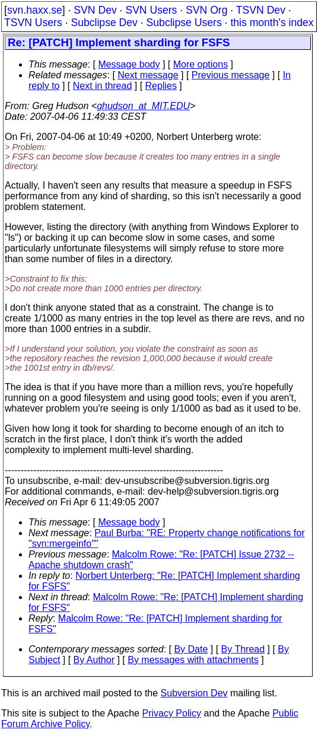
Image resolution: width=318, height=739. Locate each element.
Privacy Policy (171, 713)
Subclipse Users (184, 22)
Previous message (231, 75)
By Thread (243, 649)
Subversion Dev (194, 693)
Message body (129, 64)
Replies (161, 86)
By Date (191, 649)
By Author (94, 660)
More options (200, 64)
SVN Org (206, 10)
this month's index (271, 22)
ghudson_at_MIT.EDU (143, 106)
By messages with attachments (193, 660)
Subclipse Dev (104, 22)
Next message (147, 75)
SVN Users (151, 10)
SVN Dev (95, 10)
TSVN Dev (260, 10)
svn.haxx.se (34, 10)
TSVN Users (33, 22)
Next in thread (102, 86)
